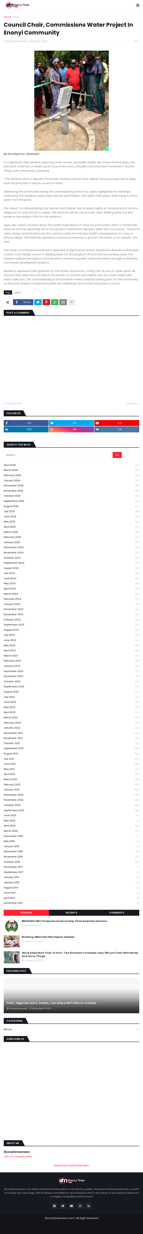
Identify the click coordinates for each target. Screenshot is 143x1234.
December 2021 (71, 733)
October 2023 (71, 620)
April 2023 (71, 651)
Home (7, 17)
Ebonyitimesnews (17, 1152)
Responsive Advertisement (71, 1165)
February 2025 (71, 537)
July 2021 (71, 759)
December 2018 (71, 852)
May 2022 (71, 707)
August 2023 (71, 630)
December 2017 (71, 867)
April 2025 (71, 527)
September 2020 (71, 810)
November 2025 (71, 491)
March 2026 (71, 470)
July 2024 (71, 573)
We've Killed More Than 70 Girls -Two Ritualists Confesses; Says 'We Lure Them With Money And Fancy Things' (80, 954)
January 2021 (71, 790)
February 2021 (71, 785)
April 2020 (71, 826)
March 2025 (71, 532)
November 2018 (71, 857)
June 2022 (71, 702)
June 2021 (71, 764)
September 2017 (71, 872)
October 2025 (71, 496)
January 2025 (71, 542)
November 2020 (71, 800)
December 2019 (71, 836)
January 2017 (71, 877)
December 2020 (71, 795)
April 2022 (71, 712)
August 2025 (71, 506)
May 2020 (71, 821)
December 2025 (71, 486)
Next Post (131, 403)
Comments (116, 912)
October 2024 (71, 558)
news (16, 17)
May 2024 (71, 584)
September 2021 (71, 748)
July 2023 (71, 635)
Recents (71, 912)
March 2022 (71, 718)
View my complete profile (18, 1156)
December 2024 (71, 547)
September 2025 (71, 501)
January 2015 (71, 883)
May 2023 (71, 646)
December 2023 (71, 609)
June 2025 (71, 517)
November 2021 (71, 738)
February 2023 (71, 661)
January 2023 (71, 666)
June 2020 (71, 815)
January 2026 (71, 481)
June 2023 (71, 640)
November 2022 (71, 676)
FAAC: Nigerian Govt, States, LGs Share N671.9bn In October (52, 1003)
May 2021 (71, 769)
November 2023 (71, 615)
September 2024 (71, 563)
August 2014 (71, 888)
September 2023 (71, 625)
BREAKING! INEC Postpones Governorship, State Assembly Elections (64, 921)
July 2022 (71, 697)
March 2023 (71, 656)
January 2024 (71, 604)
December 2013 (71, 903)
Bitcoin (71, 1029)
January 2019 (71, 847)
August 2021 (71, 754)
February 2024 (71, 599)
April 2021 (71, 774)
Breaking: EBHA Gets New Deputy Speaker (48, 937)
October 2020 (71, 805)
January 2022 (71, 728)
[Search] (58, 455)
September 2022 (71, 687)
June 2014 (71, 893)
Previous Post (14, 403)
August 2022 (71, 692)
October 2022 (71, 682)
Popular (26, 912)
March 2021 (71, 779)
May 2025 (71, 522)
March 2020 (71, 831)
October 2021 (71, 743)
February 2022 (71, 723)
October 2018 (71, 862)
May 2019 (71, 841)
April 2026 (71, 465)
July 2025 (71, 511)
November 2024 (71, 553)
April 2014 (71, 898)
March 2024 (71, 594)
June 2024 (71, 578)
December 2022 (71, 671)
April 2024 (71, 589)
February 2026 (71, 475)
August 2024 (71, 568)
